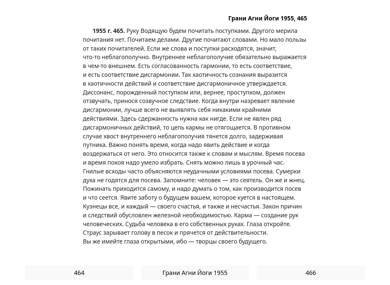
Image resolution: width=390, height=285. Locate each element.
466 (311, 273)
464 (79, 273)
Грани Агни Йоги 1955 (194, 273)
